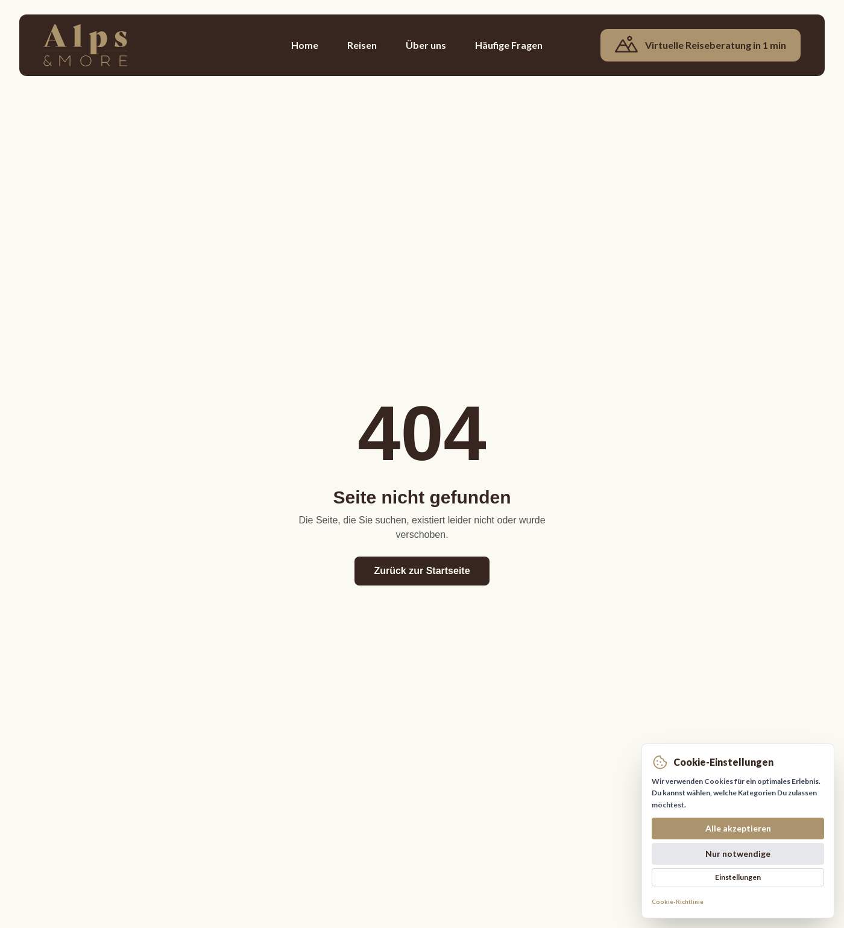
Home (304, 45)
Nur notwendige (737, 853)
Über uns (426, 45)
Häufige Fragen (509, 45)
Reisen (362, 45)
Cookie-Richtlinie (678, 901)
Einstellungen (738, 877)
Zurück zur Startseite (422, 571)
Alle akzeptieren (738, 828)
